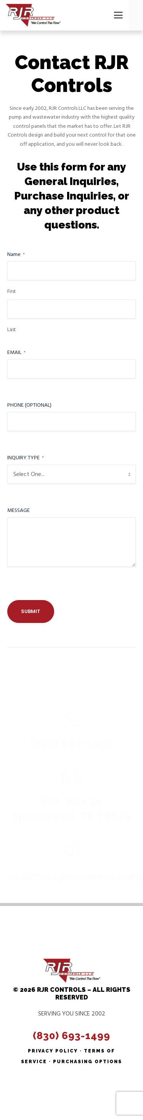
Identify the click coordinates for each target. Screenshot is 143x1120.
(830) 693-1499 (71, 1035)
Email (16, 352)
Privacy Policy (53, 1051)
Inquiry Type (25, 458)
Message (18, 510)
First (11, 291)
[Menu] (116, 15)
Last (11, 329)
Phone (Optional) (29, 405)
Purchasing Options (87, 1061)
